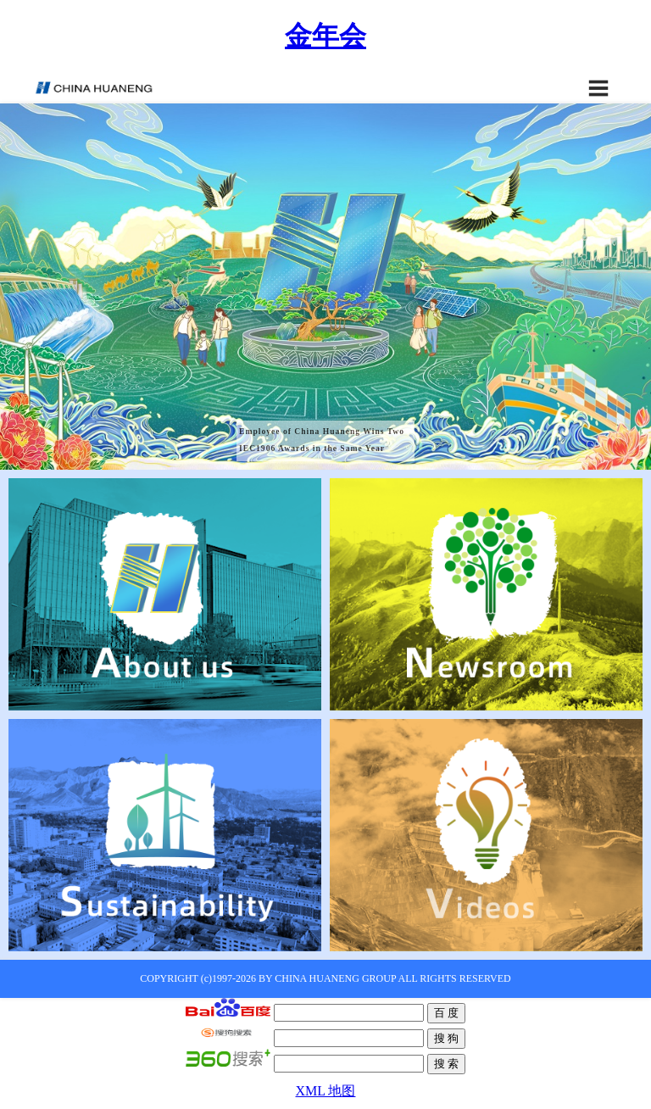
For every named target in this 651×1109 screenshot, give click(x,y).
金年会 (325, 35)
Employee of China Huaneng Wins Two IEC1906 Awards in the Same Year (321, 439)
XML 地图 (326, 1091)
